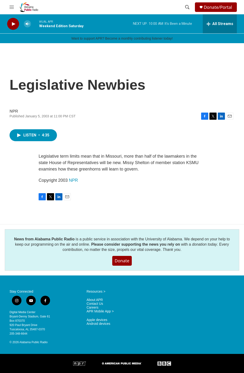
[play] (13, 24)
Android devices (98, 324)
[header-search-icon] (187, 7)
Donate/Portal (218, 7)
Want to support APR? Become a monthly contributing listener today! (122, 38)
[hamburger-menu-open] (11, 7)
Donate (122, 261)
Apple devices (96, 320)
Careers (92, 307)
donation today (204, 244)
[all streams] (220, 23)
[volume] (27, 24)
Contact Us (94, 304)
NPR (73, 180)
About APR (94, 300)
